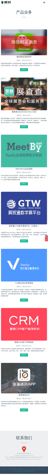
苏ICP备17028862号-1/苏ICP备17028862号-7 (24, 471)
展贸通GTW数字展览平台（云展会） (24, 226)
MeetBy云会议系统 (24, 169)
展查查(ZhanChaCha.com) (24, 112)
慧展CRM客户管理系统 (24, 342)
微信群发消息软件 (24, 57)
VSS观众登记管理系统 (24, 283)
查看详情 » (24, 69)
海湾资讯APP (24, 395)
